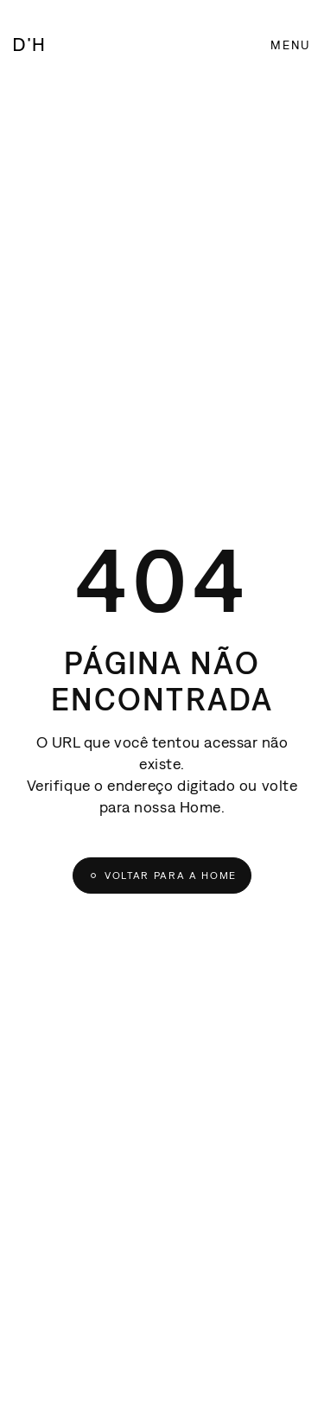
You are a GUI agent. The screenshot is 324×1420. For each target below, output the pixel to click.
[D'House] (29, 46)
